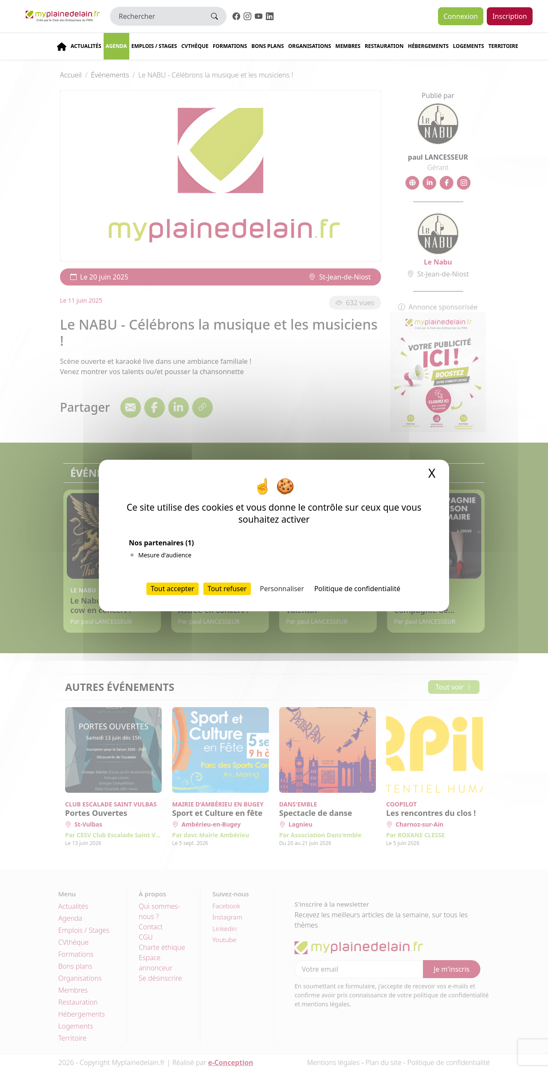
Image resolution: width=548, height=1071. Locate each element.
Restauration (384, 46)
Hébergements (428, 46)
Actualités (86, 46)
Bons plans (267, 46)
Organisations (309, 46)
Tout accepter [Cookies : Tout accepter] (172, 588)
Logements (468, 46)
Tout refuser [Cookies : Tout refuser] (227, 588)
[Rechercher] (156, 16)
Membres (347, 46)
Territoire (503, 46)
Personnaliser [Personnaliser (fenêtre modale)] (282, 588)
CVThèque (194, 46)
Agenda (116, 46)
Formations (230, 46)
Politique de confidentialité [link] (357, 588)
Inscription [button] (509, 16)
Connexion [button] (461, 16)
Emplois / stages (154, 46)
